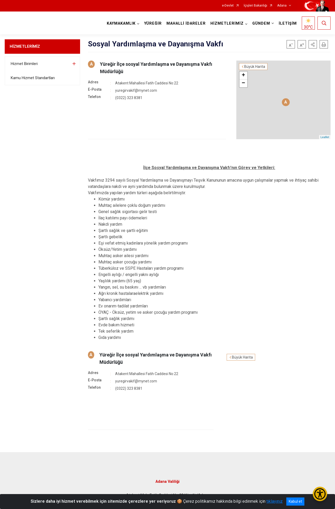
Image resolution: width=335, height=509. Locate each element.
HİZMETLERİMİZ (25, 46)
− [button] (243, 83)
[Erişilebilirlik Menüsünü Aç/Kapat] (320, 494)
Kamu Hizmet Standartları (33, 77)
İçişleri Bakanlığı (255, 5)
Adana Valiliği (167, 481)
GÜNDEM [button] (261, 23)
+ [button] (243, 75)
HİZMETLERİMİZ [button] (227, 23)
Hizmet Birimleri (24, 63)
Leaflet (324, 137)
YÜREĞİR (153, 23)
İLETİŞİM (288, 23)
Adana (282, 5)
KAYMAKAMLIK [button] (121, 23)
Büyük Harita (254, 66)
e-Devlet (228, 5)
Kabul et (295, 501)
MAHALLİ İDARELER (186, 23)
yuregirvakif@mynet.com (136, 90)
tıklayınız (274, 501)
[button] (313, 44)
